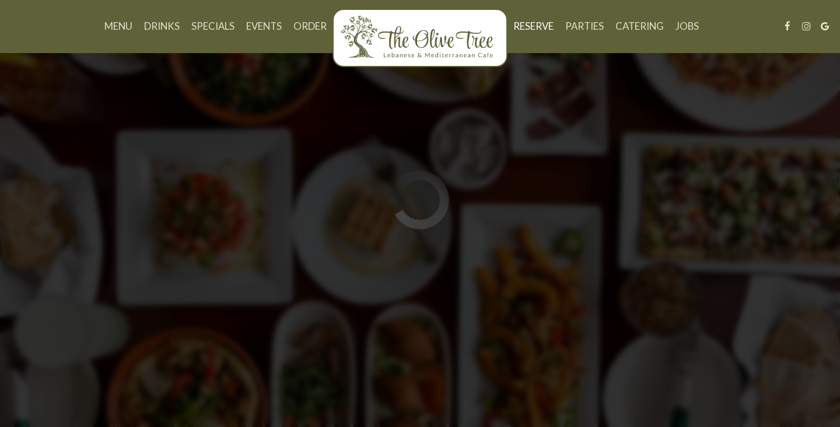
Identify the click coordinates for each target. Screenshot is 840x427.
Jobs (687, 26)
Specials (213, 26)
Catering (639, 26)
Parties (584, 26)
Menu (118, 26)
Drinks (162, 26)
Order (310, 26)
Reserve (533, 26)
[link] (420, 38)
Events (264, 26)
